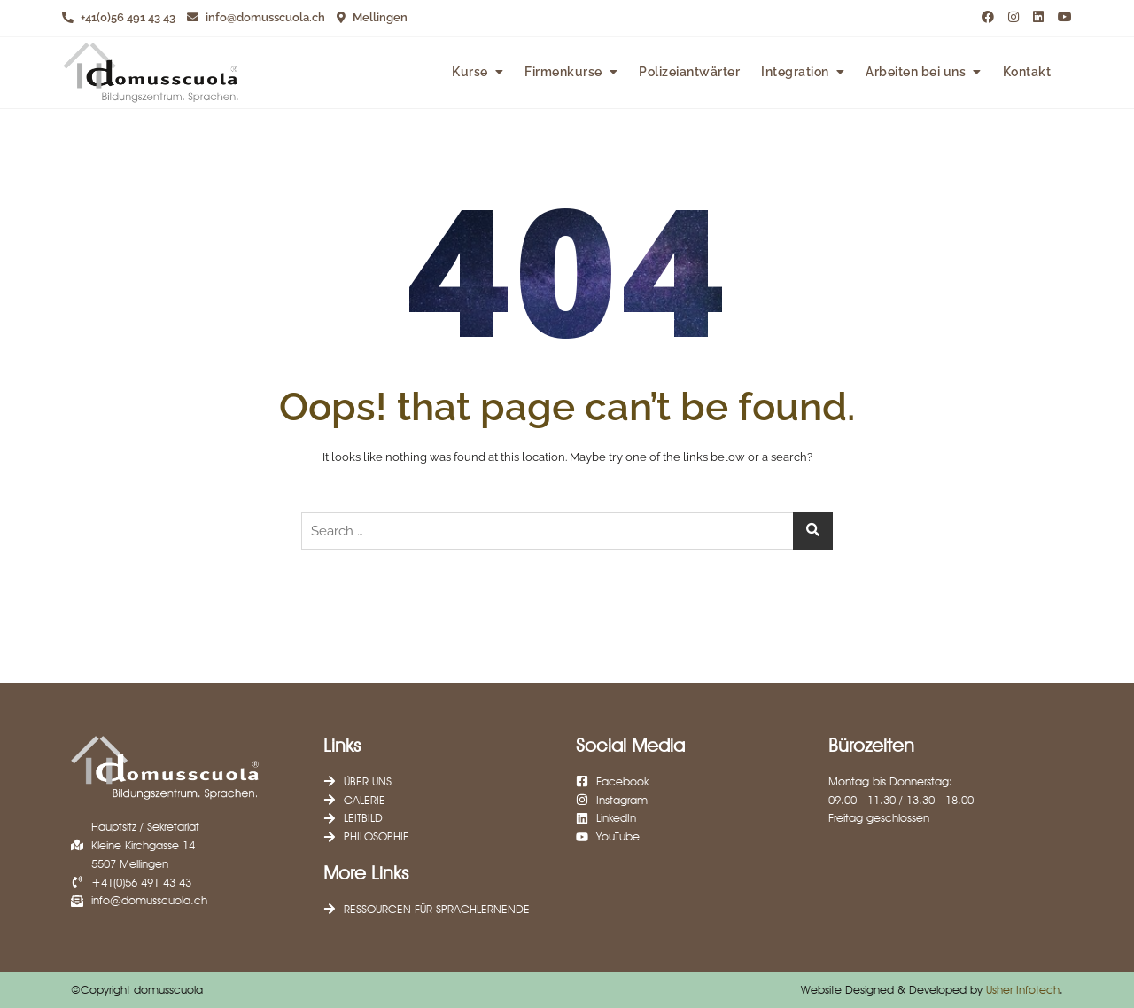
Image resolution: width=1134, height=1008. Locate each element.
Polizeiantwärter (689, 72)
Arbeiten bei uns (916, 72)
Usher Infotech (1023, 989)
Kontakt (1027, 72)
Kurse (470, 72)
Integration (795, 72)
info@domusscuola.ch (256, 17)
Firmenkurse (563, 72)
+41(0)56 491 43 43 (118, 17)
